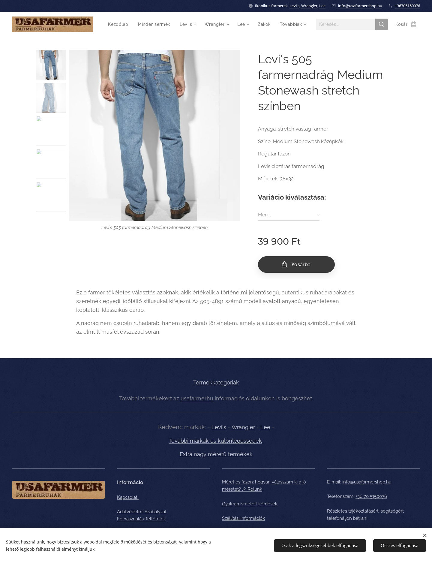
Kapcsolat (128, 497)
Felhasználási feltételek (141, 519)
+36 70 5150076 (371, 496)
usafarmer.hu (197, 398)
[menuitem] (119, 24)
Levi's (294, 5)
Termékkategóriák (216, 382)
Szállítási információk (243, 518)
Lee (322, 5)
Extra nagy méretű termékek (216, 454)
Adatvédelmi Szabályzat (141, 511)
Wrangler (309, 5)
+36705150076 (407, 5)
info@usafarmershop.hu (360, 5)
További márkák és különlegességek (215, 441)
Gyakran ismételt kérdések (250, 503)
